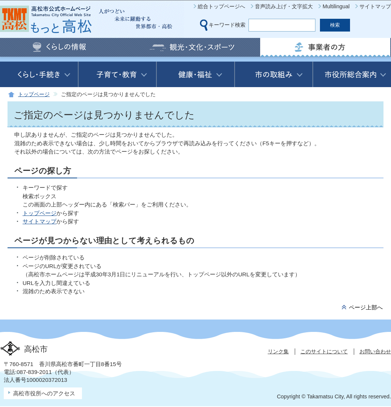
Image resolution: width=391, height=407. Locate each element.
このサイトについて (324, 351)
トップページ (34, 94)
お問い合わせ (375, 351)
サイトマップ (375, 6)
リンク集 (278, 351)
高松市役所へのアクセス (44, 393)
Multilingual (336, 6)
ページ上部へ (366, 307)
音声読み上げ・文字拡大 (284, 6)
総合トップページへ (221, 6)
